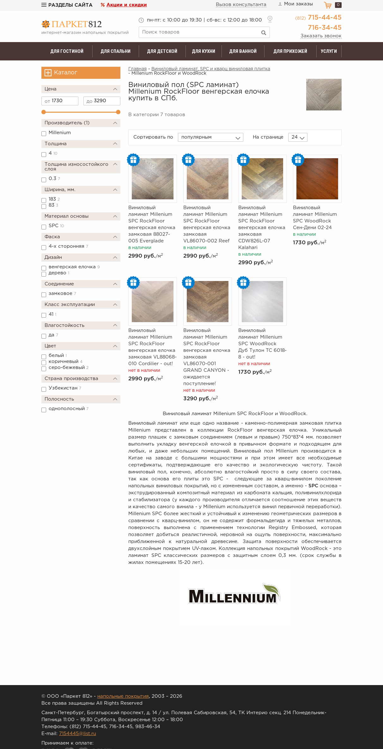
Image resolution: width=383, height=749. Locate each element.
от (47, 101)
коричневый (65, 361)
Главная (137, 69)
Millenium (60, 133)
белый (58, 355)
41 (52, 314)
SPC (56, 226)
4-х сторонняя (68, 246)
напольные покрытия (123, 696)
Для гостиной (66, 51)
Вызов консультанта (241, 5)
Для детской (162, 51)
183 (54, 199)
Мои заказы (295, 4)
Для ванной (243, 51)
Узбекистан (65, 388)
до (90, 101)
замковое (62, 293)
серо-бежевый (68, 367)
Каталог (65, 72)
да (53, 335)
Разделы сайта (67, 5)
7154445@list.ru (77, 734)
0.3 (54, 179)
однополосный (68, 409)
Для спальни (115, 51)
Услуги (329, 51)
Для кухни (203, 51)
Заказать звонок (321, 36)
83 (53, 205)
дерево (59, 273)
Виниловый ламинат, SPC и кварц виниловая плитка (210, 69)
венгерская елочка (74, 267)
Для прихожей (290, 51)
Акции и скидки (126, 5)
